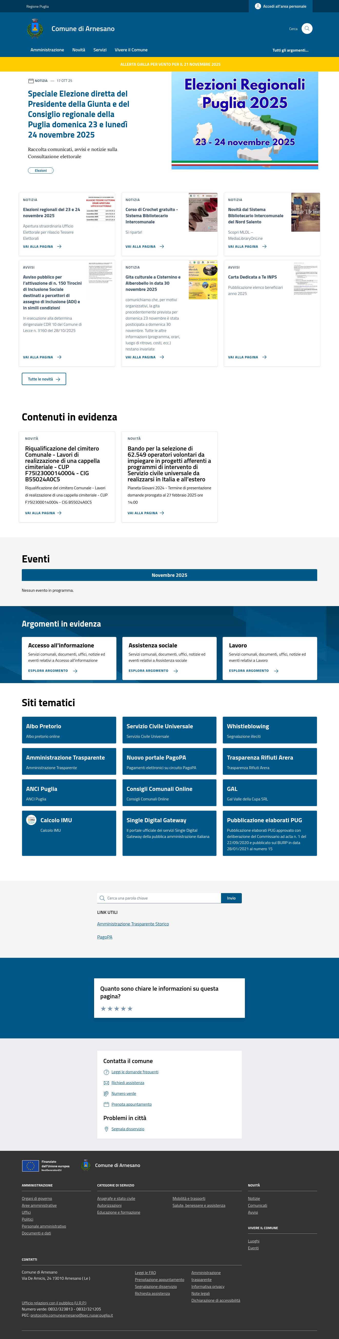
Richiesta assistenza (152, 1293)
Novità (78, 49)
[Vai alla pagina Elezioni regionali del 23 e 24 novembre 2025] (41, 244)
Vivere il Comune (131, 49)
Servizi (99, 49)
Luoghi (254, 1241)
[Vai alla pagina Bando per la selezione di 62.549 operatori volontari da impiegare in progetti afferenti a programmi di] (147, 511)
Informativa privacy (208, 1286)
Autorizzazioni (109, 1205)
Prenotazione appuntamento (159, 1279)
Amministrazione (47, 49)
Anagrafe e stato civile (116, 1198)
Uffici (26, 1212)
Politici (27, 1219)
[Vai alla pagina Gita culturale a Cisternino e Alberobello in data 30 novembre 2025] (144, 355)
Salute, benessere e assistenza (199, 1205)
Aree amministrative (39, 1205)
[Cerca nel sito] (307, 28)
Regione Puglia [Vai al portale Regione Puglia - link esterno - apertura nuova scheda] (37, 6)
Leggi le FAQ (145, 1272)
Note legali (201, 1293)
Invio (231, 898)
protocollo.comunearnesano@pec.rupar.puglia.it (72, 1315)
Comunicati (257, 1205)
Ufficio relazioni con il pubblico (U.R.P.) (54, 1303)
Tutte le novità (44, 379)
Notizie (254, 1198)
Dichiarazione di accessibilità (216, 1300)
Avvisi (253, 1212)
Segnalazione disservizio (156, 1286)
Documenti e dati (36, 1233)
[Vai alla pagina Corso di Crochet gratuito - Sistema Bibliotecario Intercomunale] (144, 244)
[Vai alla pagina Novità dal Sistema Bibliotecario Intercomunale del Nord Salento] (246, 244)
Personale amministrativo (44, 1226)
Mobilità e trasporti (189, 1198)
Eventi (253, 1248)
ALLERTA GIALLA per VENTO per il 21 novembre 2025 (171, 64)
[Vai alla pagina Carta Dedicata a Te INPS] (246, 355)
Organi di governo (37, 1198)
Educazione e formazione (118, 1212)
